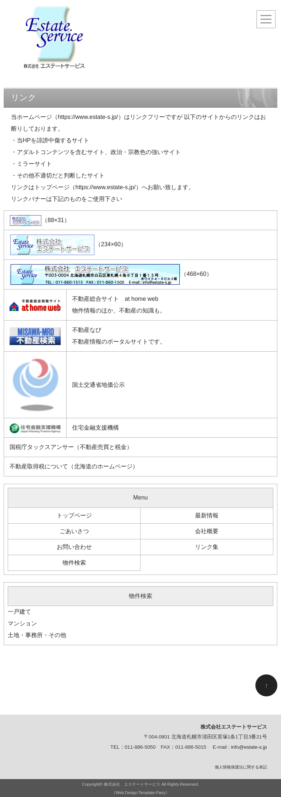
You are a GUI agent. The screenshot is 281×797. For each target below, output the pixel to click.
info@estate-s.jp (249, 747)
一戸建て (19, 612)
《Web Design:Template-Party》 (140, 792)
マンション (22, 623)
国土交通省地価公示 (98, 385)
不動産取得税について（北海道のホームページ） (74, 466)
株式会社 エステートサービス (132, 784)
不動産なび (86, 330)
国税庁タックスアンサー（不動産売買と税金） (71, 447)
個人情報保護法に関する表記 (241, 767)
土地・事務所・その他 (37, 635)
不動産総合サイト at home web (115, 299)
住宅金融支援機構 (95, 427)
